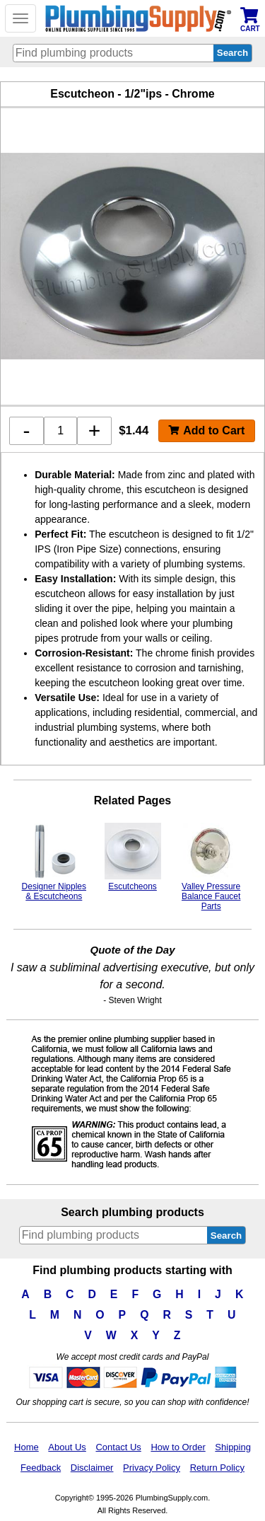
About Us (67, 1447)
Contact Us (118, 1447)
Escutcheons (133, 857)
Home (26, 1447)
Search (226, 1235)
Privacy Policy (151, 1467)
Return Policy (217, 1467)
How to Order (178, 1447)
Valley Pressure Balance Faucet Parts (211, 867)
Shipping (233, 1447)
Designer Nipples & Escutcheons (54, 862)
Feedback (40, 1467)
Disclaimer (92, 1467)
